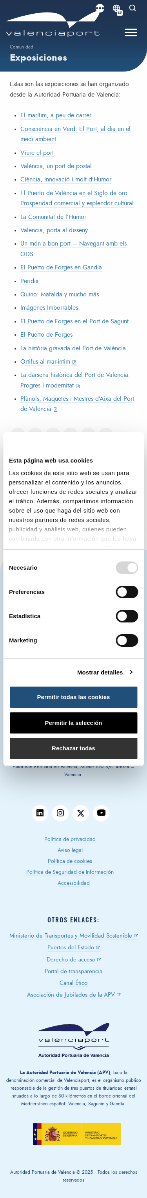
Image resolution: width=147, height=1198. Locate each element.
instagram (60, 813)
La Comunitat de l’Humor (53, 217)
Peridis (29, 281)
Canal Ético (73, 983)
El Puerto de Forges (46, 335)
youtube (101, 813)
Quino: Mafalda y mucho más (59, 294)
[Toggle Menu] (131, 32)
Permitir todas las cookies (73, 697)
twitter (81, 813)
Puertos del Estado (70, 948)
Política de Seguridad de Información (70, 872)
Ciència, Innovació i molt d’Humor (65, 179)
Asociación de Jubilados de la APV (71, 995)
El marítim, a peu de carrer (55, 115)
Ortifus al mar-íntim (45, 362)
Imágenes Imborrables (49, 308)
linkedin (40, 813)
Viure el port (37, 153)
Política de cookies (70, 861)
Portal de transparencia (73, 971)
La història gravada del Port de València (73, 348)
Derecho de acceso (71, 960)
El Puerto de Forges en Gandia (61, 267)
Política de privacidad (70, 839)
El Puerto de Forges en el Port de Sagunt (74, 321)
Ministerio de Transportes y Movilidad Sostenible (70, 936)
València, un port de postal (56, 166)
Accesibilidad (74, 883)
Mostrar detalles (100, 672)
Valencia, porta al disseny (54, 230)
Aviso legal (70, 850)
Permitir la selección (73, 722)
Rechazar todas (73, 748)
